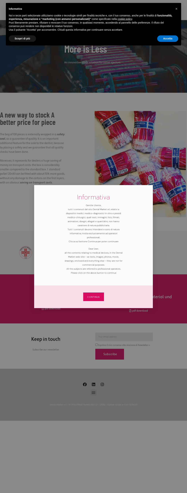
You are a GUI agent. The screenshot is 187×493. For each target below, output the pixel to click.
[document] (93, 246)
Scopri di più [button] (22, 38)
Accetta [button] (167, 38)
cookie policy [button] (125, 19)
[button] (176, 9)
